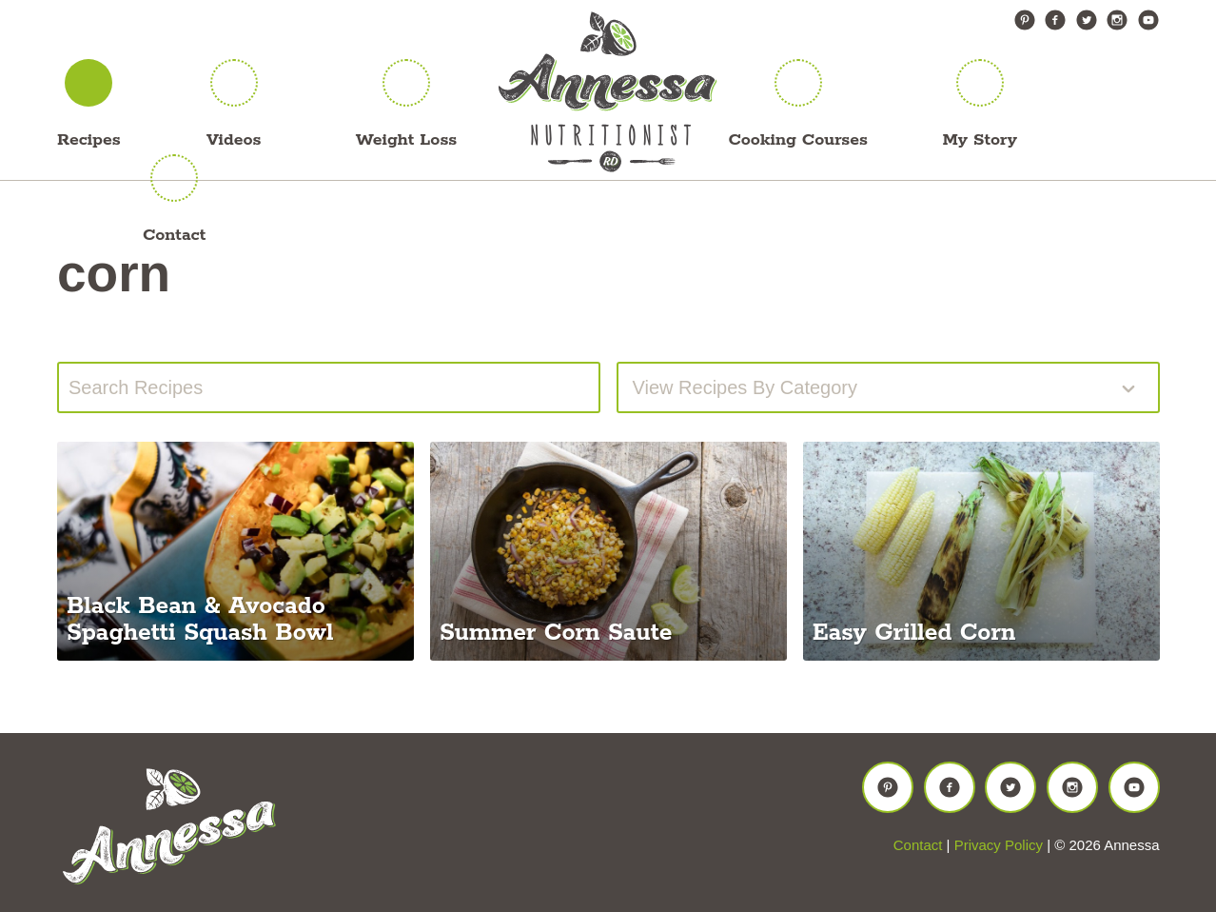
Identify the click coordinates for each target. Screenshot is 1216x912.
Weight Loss (406, 139)
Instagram (1117, 20)
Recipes (89, 139)
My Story (979, 139)
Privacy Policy (998, 845)
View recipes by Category (745, 387)
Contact (174, 235)
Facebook (1055, 20)
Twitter (1086, 20)
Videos (234, 139)
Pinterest (1024, 20)
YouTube (1148, 20)
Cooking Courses (798, 139)
